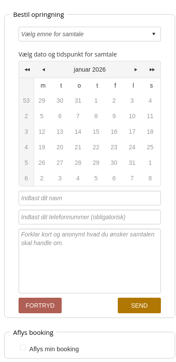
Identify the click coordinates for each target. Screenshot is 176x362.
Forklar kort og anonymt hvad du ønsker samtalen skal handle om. (90, 261)
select (153, 34)
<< (27, 69)
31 (132, 162)
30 (114, 162)
